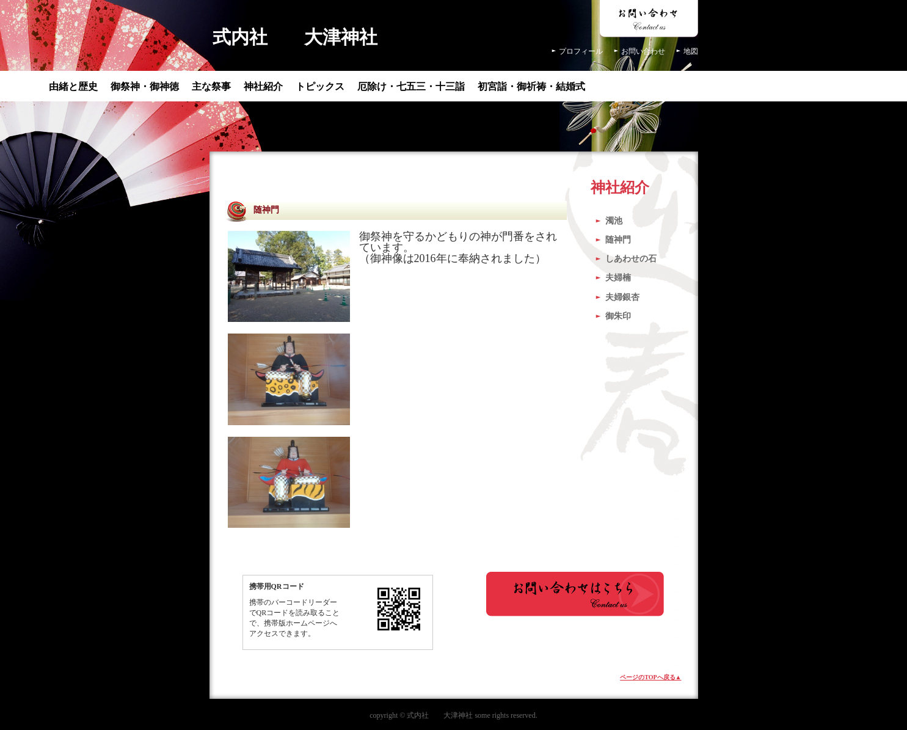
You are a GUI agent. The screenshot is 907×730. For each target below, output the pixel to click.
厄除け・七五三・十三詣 (411, 86)
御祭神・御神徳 (145, 86)
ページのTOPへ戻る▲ (650, 677)
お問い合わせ (643, 51)
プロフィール (581, 51)
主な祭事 (211, 86)
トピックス (320, 86)
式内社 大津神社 (295, 37)
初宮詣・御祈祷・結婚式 (531, 86)
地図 (690, 51)
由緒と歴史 (73, 86)
